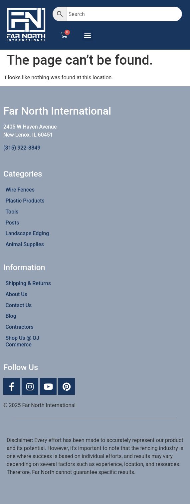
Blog (10, 316)
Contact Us (18, 305)
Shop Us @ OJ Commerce (22, 341)
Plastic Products (24, 201)
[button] (87, 35)
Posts (12, 223)
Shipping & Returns (28, 283)
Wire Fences (20, 190)
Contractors (19, 327)
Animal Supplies (24, 244)
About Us (16, 294)
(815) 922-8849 (21, 148)
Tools (11, 212)
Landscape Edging (27, 233)
